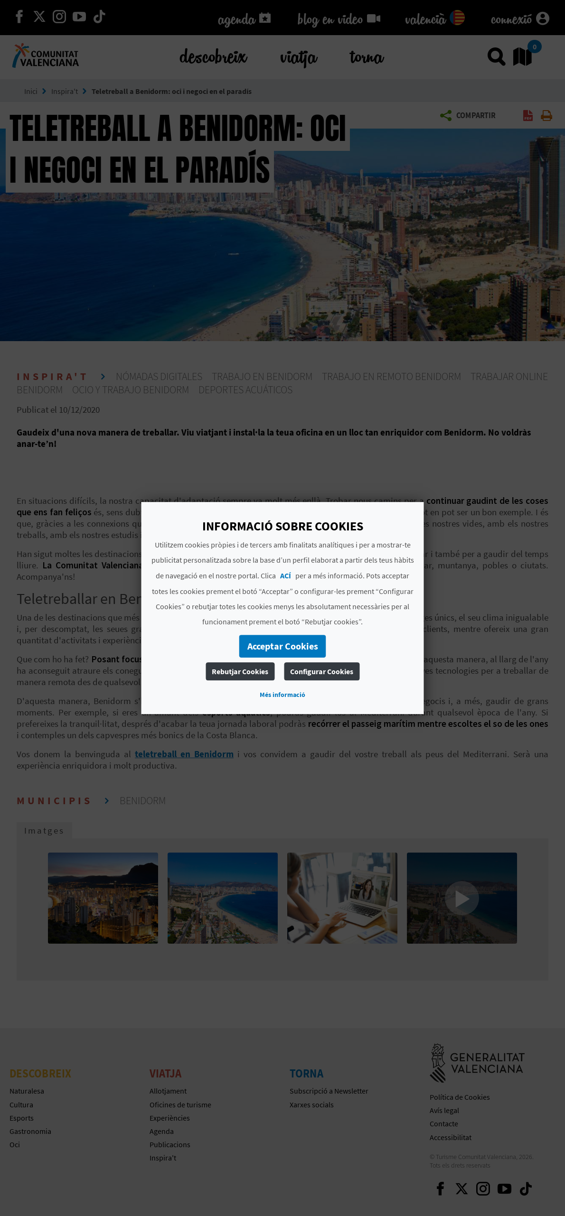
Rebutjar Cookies (240, 671)
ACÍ (285, 575)
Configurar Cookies (321, 671)
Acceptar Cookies (282, 646)
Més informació (282, 694)
